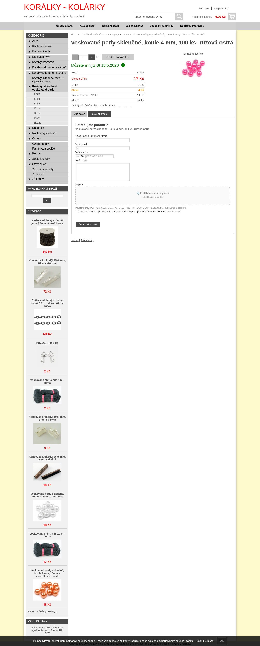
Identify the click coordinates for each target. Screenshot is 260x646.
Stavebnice (39, 164)
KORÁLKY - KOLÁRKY (64, 7)
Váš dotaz (79, 114)
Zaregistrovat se (221, 8)
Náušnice (38, 127)
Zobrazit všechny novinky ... (43, 611)
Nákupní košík (110, 26)
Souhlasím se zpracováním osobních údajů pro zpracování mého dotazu (122, 211)
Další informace (205, 641)
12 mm (37, 113)
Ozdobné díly (40, 143)
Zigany (37, 122)
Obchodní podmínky (161, 26)
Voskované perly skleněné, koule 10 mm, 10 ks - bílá (47, 495)
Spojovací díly (41, 158)
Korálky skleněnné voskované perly (89, 105)
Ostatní (36, 138)
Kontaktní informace (192, 26)
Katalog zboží (87, 26)
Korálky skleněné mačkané (49, 72)
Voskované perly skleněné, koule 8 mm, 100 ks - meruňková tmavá (47, 573)
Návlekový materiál (44, 133)
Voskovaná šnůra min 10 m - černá (47, 535)
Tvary (37, 118)
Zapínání (37, 174)
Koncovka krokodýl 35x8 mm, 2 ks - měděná (47, 458)
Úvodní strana (64, 26)
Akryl (35, 40)
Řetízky (37, 153)
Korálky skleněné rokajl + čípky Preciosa (48, 79)
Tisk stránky (87, 240)
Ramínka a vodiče (43, 148)
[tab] (79, 114)
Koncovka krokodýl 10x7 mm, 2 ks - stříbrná (47, 418)
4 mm (112, 105)
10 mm (37, 108)
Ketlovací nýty (41, 56)
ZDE (47, 633)
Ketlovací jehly (41, 51)
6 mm (37, 98)
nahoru (75, 240)
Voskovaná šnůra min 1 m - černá (47, 381)
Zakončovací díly (42, 169)
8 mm (37, 103)
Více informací (173, 212)
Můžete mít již (98, 65)
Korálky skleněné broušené (49, 67)
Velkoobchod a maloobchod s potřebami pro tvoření (54, 16)
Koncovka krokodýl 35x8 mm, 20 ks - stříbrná (47, 262)
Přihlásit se (204, 8)
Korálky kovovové (43, 62)
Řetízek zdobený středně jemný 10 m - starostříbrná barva (47, 303)
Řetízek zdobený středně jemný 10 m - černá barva (47, 222)
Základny (38, 178)
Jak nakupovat (134, 26)
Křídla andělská (42, 46)
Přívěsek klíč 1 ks (47, 343)
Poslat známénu (99, 114)
